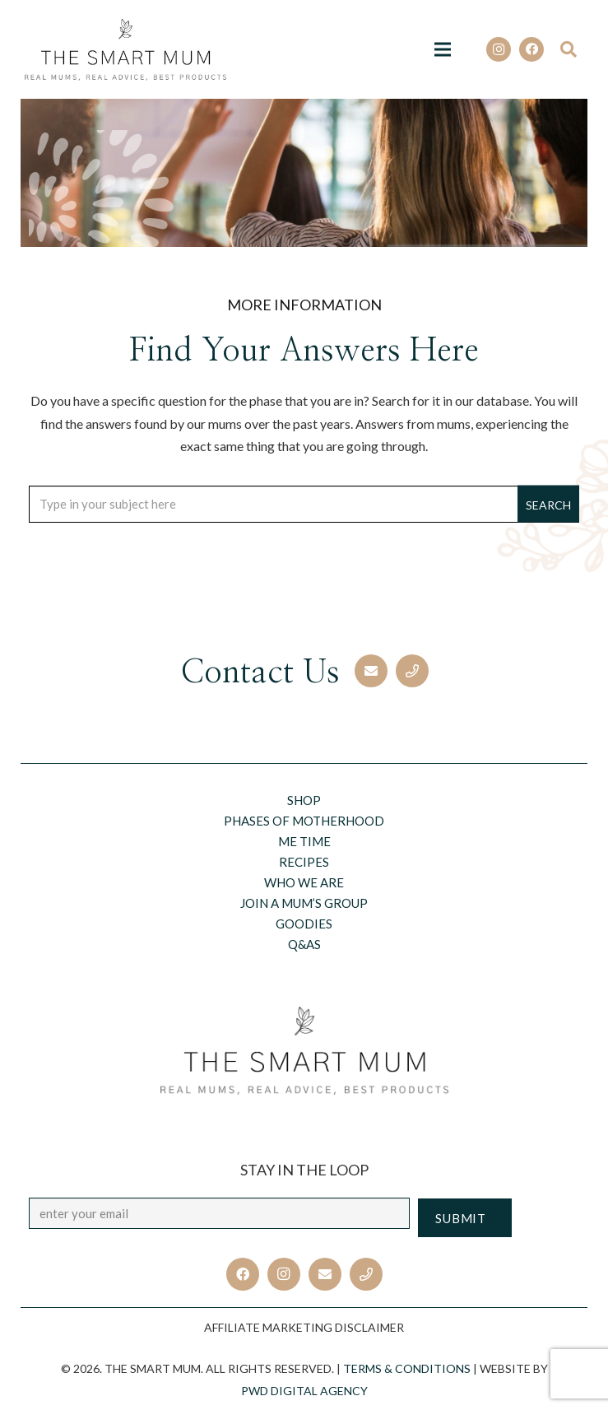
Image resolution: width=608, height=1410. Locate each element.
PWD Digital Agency (304, 1391)
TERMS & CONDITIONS (407, 1368)
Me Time (304, 841)
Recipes (304, 861)
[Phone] (412, 670)
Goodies (304, 923)
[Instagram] (498, 49)
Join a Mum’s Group (304, 903)
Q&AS (304, 944)
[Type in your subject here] (304, 504)
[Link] (125, 50)
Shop (304, 800)
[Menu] (443, 49)
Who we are (304, 882)
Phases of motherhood (304, 820)
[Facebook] (531, 49)
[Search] (573, 49)
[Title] (366, 1274)
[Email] (371, 670)
